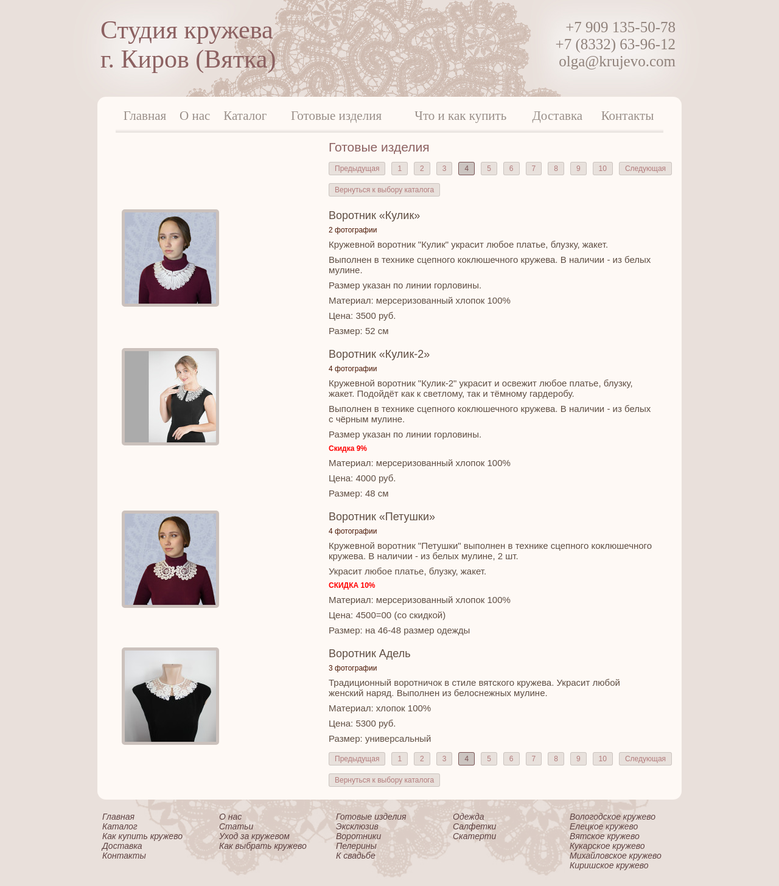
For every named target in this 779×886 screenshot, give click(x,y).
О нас (195, 115)
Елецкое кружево (604, 826)
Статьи (236, 826)
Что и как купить (460, 115)
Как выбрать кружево (263, 846)
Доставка (558, 115)
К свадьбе (356, 855)
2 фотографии (353, 230)
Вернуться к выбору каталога (384, 190)
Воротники (358, 836)
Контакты (627, 115)
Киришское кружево (609, 865)
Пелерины (356, 846)
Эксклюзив (357, 826)
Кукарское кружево (607, 846)
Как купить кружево (142, 836)
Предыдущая (357, 168)
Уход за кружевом (254, 836)
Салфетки (474, 826)
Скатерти (474, 836)
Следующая (645, 168)
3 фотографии (353, 668)
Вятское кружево (605, 836)
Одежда (468, 816)
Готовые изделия (336, 115)
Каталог (245, 115)
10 (603, 168)
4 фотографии (353, 369)
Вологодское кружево (612, 816)
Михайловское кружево (616, 855)
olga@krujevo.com (617, 61)
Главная (145, 115)
